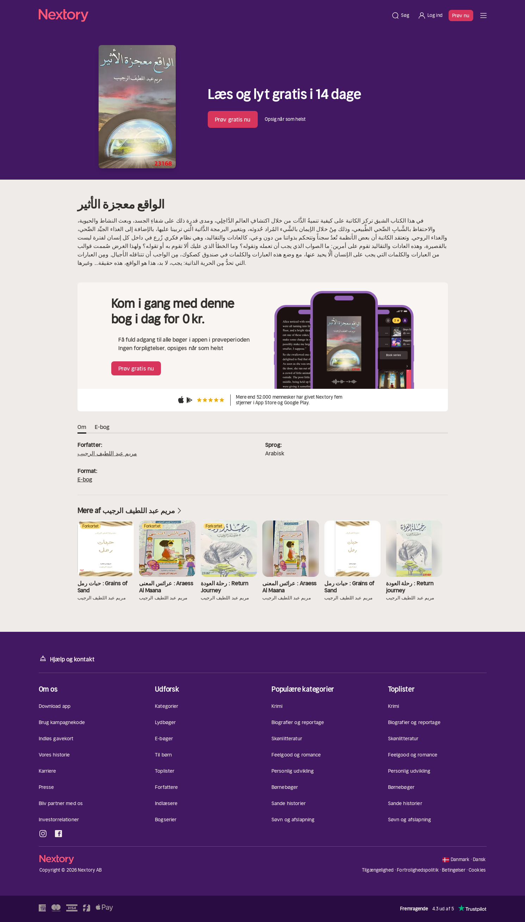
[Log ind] (430, 15)
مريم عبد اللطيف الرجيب (107, 453)
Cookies (477, 870)
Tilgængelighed (378, 870)
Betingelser (453, 870)
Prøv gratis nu (232, 119)
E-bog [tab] (102, 426)
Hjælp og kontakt (67, 658)
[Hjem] (213, 15)
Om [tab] (81, 426)
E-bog (85, 479)
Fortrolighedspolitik (418, 870)
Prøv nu (461, 15)
